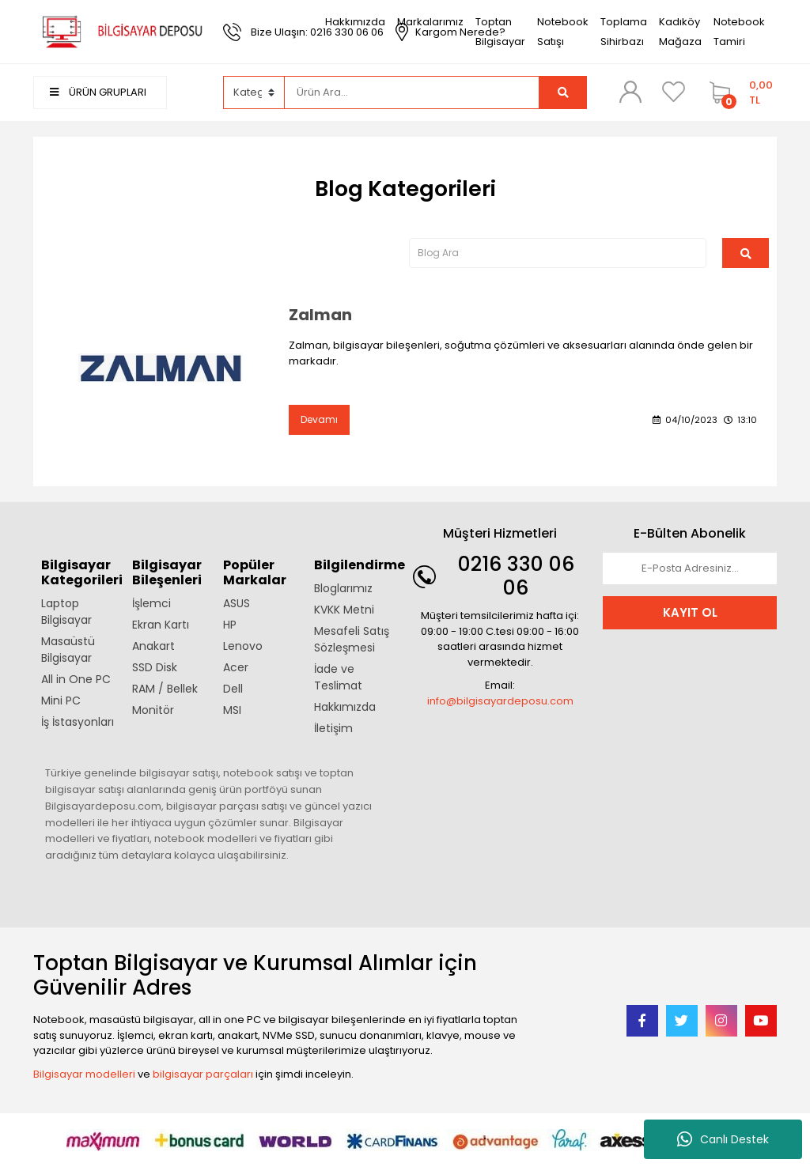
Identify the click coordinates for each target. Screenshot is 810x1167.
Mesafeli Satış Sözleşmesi (351, 639)
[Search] (412, 92)
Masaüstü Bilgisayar (68, 649)
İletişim (333, 728)
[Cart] (739, 92)
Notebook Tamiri (739, 31)
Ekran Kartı (160, 625)
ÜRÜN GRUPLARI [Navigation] (98, 92)
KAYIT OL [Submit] (690, 612)
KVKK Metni (344, 609)
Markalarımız (430, 21)
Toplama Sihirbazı (623, 31)
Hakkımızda (355, 21)
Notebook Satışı (563, 31)
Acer (235, 667)
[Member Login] (630, 92)
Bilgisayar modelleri (84, 1074)
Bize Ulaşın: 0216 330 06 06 (317, 32)
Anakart (153, 646)
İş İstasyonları (77, 722)
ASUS (236, 603)
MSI (232, 710)
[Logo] (120, 31)
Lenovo (243, 646)
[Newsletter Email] (690, 568)
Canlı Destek (723, 1139)
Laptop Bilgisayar (66, 611)
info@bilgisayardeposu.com (500, 700)
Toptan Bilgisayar (500, 31)
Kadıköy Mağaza (680, 31)
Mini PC (61, 700)
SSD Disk (154, 667)
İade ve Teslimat (338, 677)
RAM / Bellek (165, 689)
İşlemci (151, 603)
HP (230, 625)
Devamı (319, 419)
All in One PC (76, 679)
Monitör (153, 710)
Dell (233, 689)
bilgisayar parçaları (203, 1074)
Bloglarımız (343, 588)
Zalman (320, 315)
